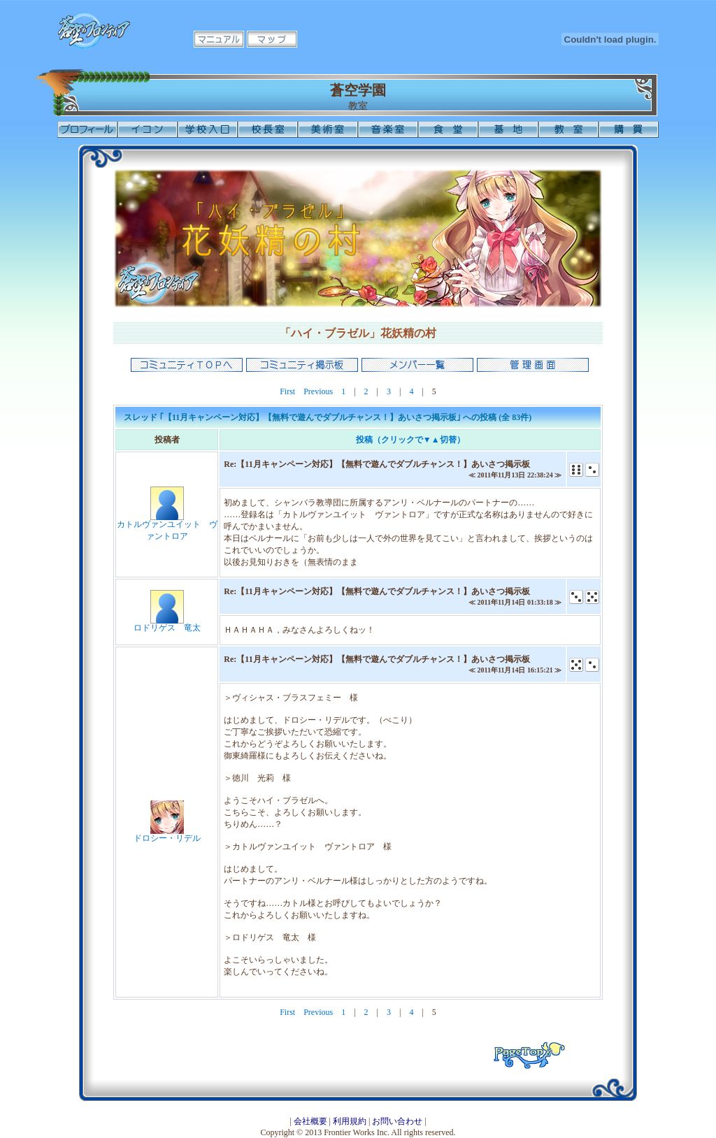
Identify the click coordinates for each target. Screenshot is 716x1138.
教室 (568, 129)
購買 (629, 129)
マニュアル (219, 39)
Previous (318, 391)
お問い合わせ (397, 1121)
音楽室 (388, 129)
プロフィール (87, 129)
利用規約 (349, 1121)
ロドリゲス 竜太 (167, 628)
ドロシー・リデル (167, 838)
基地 (508, 129)
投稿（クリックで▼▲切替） (410, 440)
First (287, 391)
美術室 (328, 129)
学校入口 (208, 129)
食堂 (448, 129)
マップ (272, 39)
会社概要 (310, 1121)
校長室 (268, 129)
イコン (147, 129)
